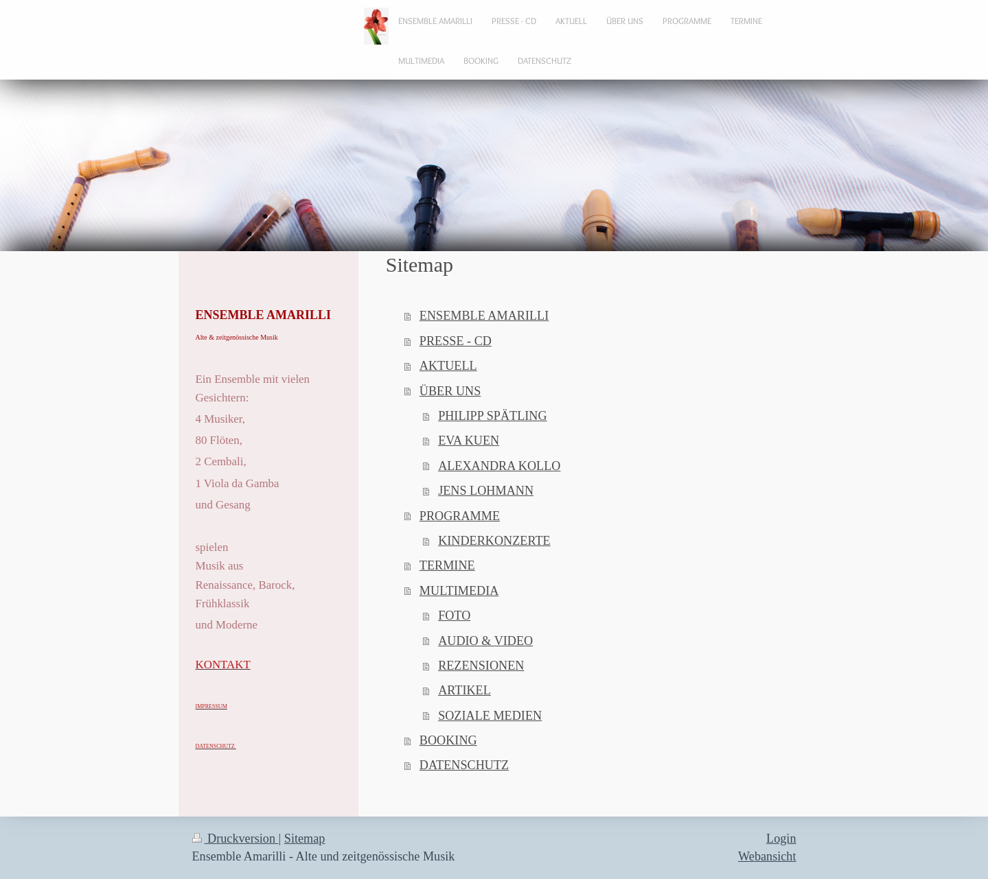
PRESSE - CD (456, 341)
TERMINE (447, 565)
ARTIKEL (464, 690)
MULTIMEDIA (459, 591)
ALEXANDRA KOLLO (499, 466)
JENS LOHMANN (485, 490)
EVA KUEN (468, 440)
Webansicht (767, 856)
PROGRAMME (460, 516)
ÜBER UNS (450, 391)
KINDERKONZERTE (494, 541)
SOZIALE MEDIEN (490, 716)
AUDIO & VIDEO (485, 641)
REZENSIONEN (481, 665)
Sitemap (304, 838)
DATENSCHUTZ (464, 765)
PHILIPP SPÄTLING (492, 416)
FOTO (454, 615)
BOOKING (448, 740)
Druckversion (235, 838)
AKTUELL (448, 366)
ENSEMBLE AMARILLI (484, 316)
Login (781, 838)
